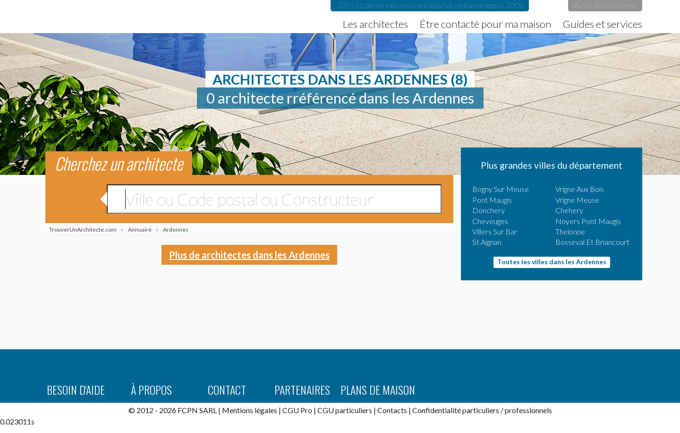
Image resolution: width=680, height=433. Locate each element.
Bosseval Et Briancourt (592, 241)
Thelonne (570, 231)
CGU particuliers (344, 410)
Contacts (392, 410)
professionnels (528, 410)
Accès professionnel (605, 4)
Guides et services (602, 24)
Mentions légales (249, 410)
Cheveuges (490, 220)
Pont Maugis (492, 199)
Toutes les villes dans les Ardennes (551, 262)
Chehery (569, 210)
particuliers (480, 410)
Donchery (488, 210)
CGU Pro (297, 410)
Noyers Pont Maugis (588, 220)
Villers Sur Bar (494, 231)
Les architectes (375, 24)
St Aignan (487, 241)
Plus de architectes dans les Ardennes (249, 254)
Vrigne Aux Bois (579, 188)
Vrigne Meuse (577, 199)
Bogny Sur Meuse (500, 188)
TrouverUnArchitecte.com (124, 16)
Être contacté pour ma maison (485, 24)
